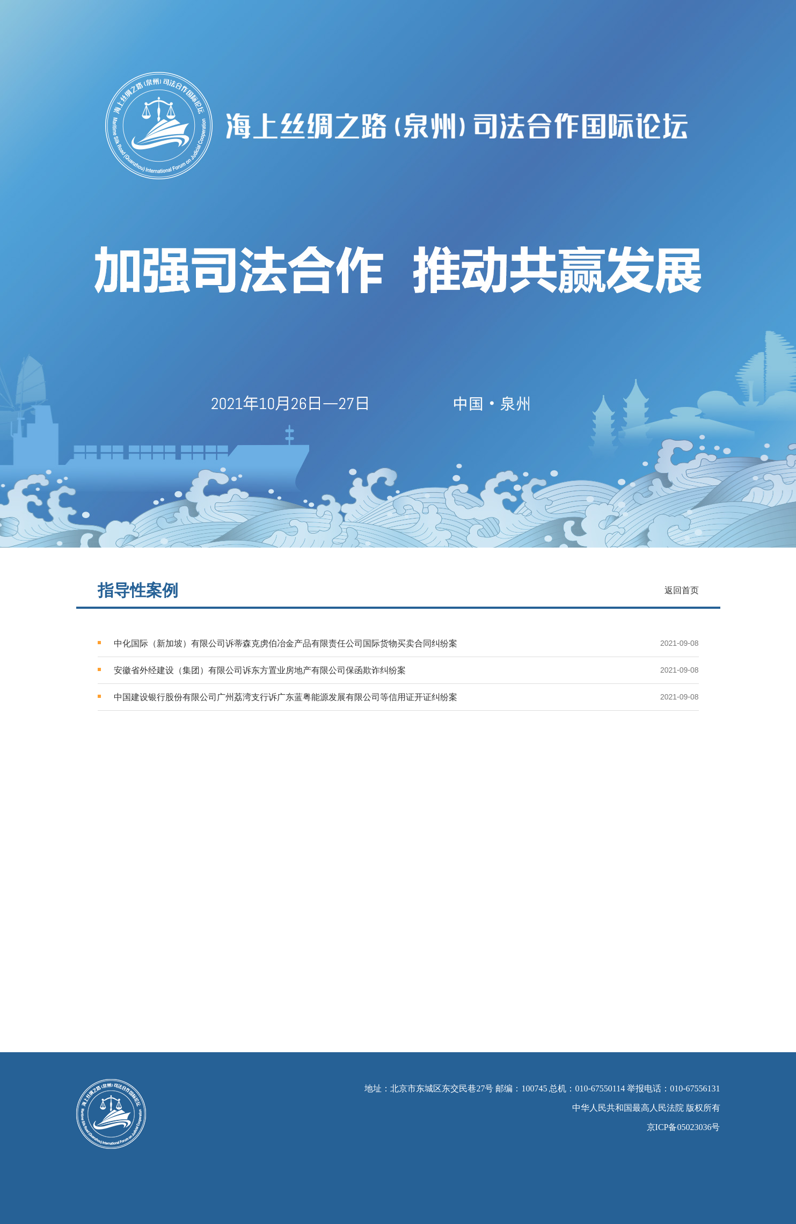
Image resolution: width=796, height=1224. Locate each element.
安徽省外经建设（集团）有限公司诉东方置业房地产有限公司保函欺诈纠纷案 (260, 670)
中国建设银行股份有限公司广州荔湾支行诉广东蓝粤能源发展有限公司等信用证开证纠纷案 (285, 697)
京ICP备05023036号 (683, 1127)
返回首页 (681, 590)
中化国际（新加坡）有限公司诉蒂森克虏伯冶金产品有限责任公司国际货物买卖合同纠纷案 (285, 643)
